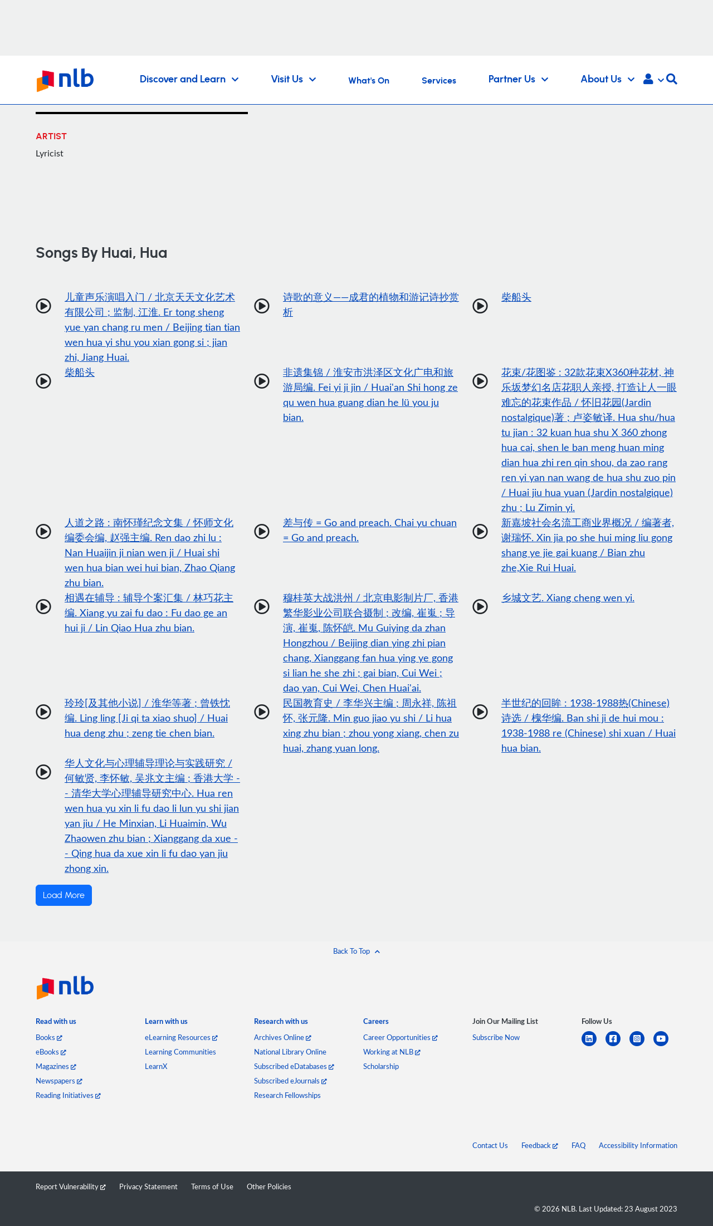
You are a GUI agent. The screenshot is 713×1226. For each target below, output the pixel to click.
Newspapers (59, 1081)
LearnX (156, 1066)
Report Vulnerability (71, 1186)
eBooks (51, 1052)
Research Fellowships (287, 1095)
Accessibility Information (638, 1145)
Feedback (539, 1145)
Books (49, 1037)
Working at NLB (392, 1052)
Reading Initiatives (68, 1095)
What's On (368, 80)
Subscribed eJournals (290, 1081)
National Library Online (290, 1052)
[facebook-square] (617, 1045)
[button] (653, 80)
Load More (64, 895)
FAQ (578, 1145)
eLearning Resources (181, 1037)
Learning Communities (180, 1052)
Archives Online (282, 1037)
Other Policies (269, 1186)
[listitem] (56, 1023)
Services (439, 80)
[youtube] (665, 1045)
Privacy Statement (148, 1186)
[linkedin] (593, 1045)
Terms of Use (212, 1186)
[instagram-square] (641, 1045)
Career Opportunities (400, 1037)
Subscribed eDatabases (294, 1066)
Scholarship (381, 1066)
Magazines (56, 1066)
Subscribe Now (496, 1037)
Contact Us (490, 1145)
